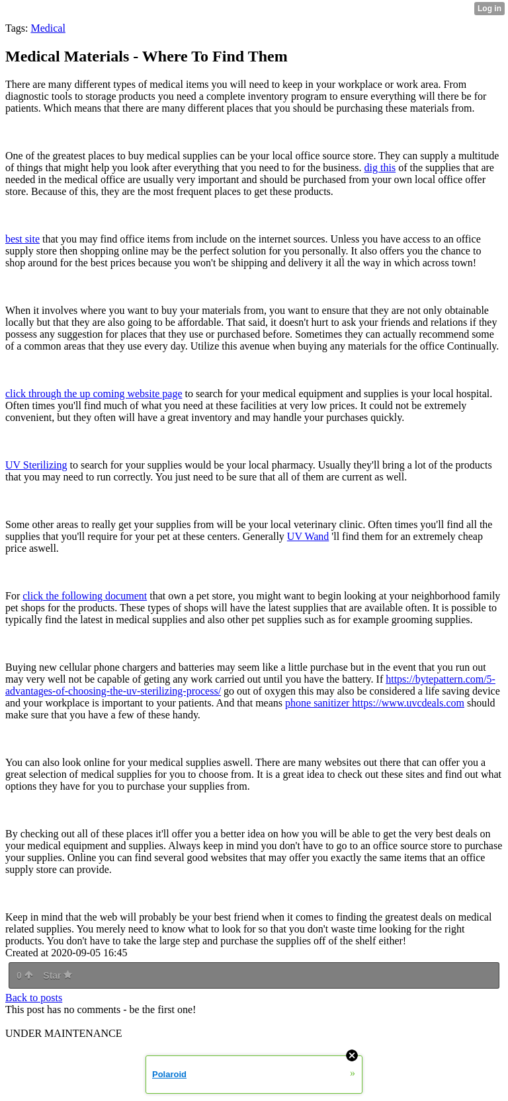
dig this (380, 167)
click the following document (84, 595)
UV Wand (308, 536)
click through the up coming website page (93, 393)
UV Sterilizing (36, 465)
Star (57, 975)
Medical (47, 28)
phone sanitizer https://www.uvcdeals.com (374, 702)
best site (22, 239)
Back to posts (33, 997)
